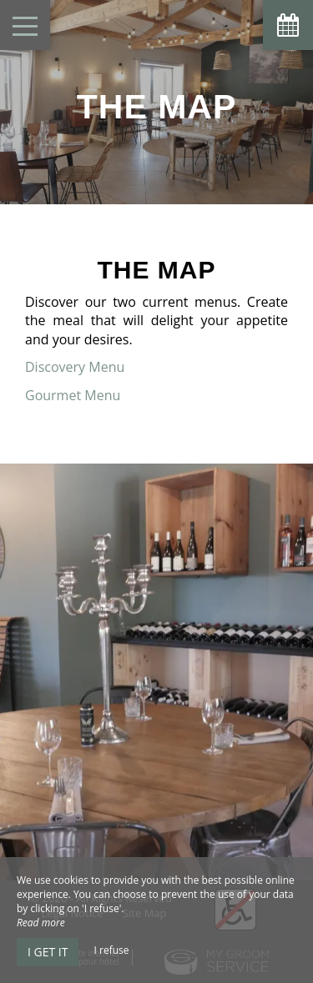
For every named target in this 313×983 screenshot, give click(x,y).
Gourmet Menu (74, 395)
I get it (48, 952)
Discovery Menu (76, 367)
